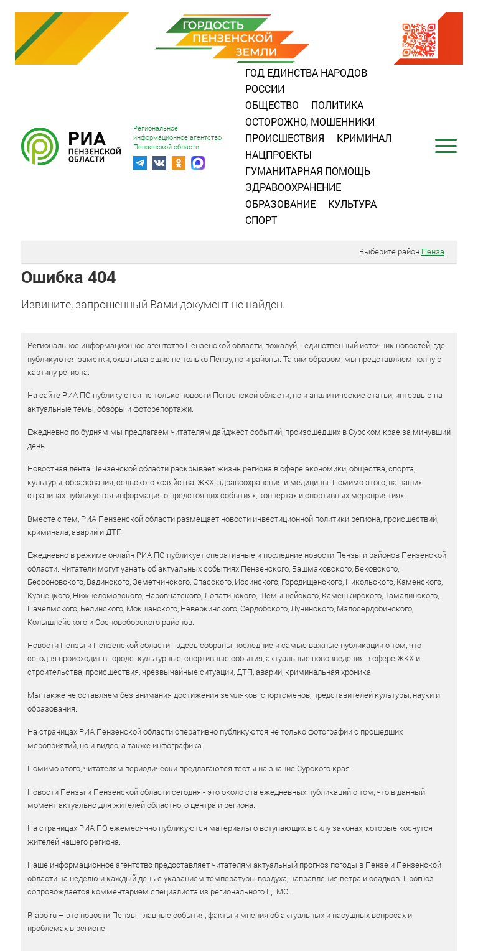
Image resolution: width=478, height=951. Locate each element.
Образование (280, 203)
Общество (272, 104)
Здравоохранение (293, 186)
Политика (337, 104)
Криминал (364, 137)
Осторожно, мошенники (310, 121)
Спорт (261, 219)
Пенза (432, 251)
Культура (352, 203)
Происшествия (284, 137)
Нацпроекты (278, 154)
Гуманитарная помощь (307, 170)
